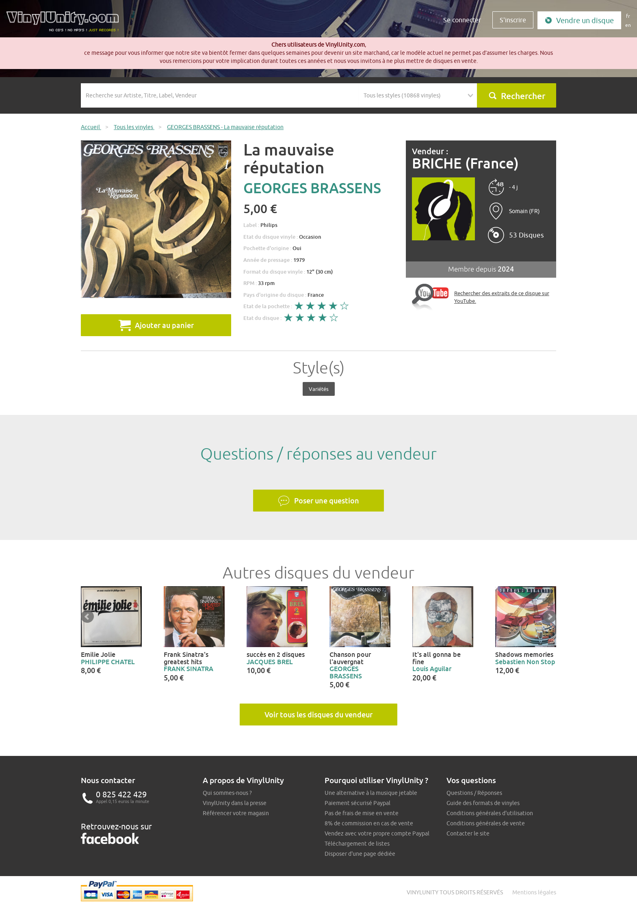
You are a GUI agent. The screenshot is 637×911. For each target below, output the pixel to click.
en (628, 25)
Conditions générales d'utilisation (489, 813)
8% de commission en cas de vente (369, 823)
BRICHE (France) (465, 163)
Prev (87, 616)
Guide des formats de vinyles (483, 803)
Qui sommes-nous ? (227, 793)
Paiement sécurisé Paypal (357, 803)
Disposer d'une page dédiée (360, 854)
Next (549, 616)
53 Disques (526, 235)
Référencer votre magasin (236, 813)
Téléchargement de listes (357, 843)
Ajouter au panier (156, 325)
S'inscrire (513, 20)
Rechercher (516, 96)
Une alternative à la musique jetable (371, 793)
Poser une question (318, 501)
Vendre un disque (579, 20)
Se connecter (462, 20)
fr (628, 16)
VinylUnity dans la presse (234, 803)
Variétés (319, 389)
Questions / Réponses (474, 793)
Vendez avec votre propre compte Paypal (377, 833)
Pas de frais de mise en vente (362, 813)
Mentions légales (534, 892)
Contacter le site (468, 833)
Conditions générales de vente (485, 823)
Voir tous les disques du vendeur (318, 714)
